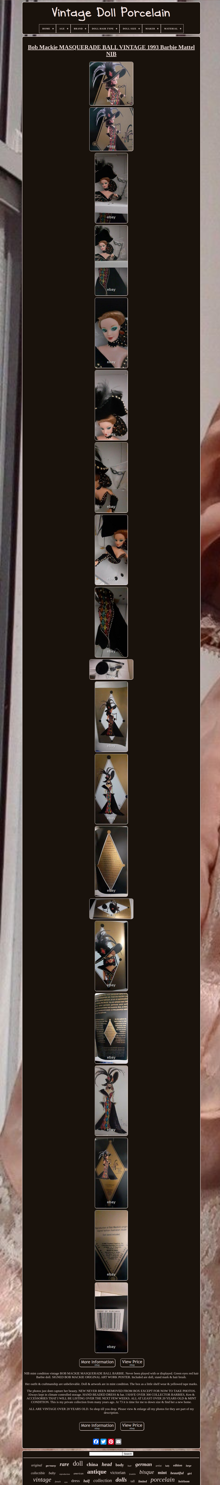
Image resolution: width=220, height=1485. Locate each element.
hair (130, 1465)
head (107, 1464)
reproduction (64, 1474)
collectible (38, 1473)
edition (177, 1465)
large (188, 1465)
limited (142, 1481)
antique (96, 1471)
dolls (121, 1479)
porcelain (163, 1479)
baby (52, 1473)
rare (64, 1464)
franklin (132, 1474)
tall (133, 1481)
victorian (118, 1472)
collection (102, 1480)
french (58, 1481)
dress (75, 1480)
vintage (42, 1479)
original (36, 1465)
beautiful (177, 1473)
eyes (66, 1482)
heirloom (184, 1481)
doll (78, 1463)
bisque (147, 1472)
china (92, 1464)
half (86, 1481)
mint (162, 1472)
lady (167, 1466)
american (78, 1473)
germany (51, 1466)
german (143, 1464)
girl (190, 1473)
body (120, 1465)
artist (159, 1465)
